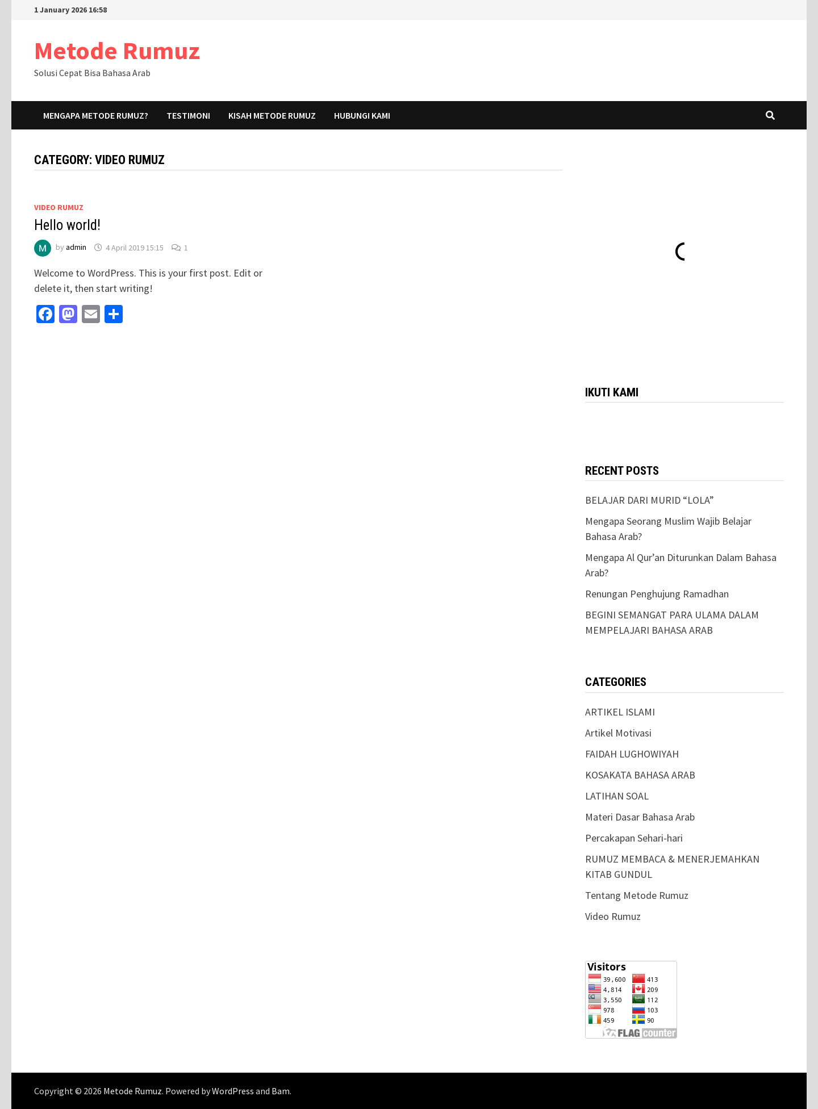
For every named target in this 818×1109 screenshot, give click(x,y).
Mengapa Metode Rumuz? (95, 115)
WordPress (233, 1091)
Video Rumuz (59, 207)
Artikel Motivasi (618, 732)
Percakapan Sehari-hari (634, 837)
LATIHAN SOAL (617, 795)
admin (76, 247)
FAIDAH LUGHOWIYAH (632, 753)
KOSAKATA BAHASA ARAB (640, 774)
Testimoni (188, 115)
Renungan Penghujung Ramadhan (657, 593)
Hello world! (67, 225)
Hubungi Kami (362, 115)
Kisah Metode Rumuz (272, 115)
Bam (281, 1091)
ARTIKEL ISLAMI (620, 711)
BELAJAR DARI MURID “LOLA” (649, 500)
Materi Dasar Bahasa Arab (640, 816)
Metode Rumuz (117, 50)
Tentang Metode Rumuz (636, 895)
